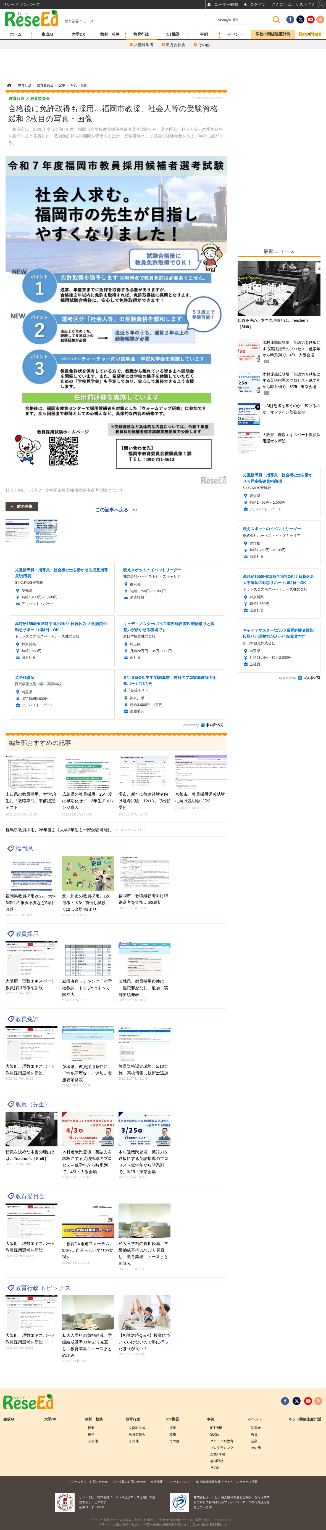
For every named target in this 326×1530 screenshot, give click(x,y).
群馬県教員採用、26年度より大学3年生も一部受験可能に (76, 829)
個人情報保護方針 (208, 1481)
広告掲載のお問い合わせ (129, 1481)
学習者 (256, 1428)
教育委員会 (175, 44)
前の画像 (24, 506)
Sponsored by (190, 725)
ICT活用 (216, 1428)
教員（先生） (32, 1104)
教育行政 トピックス (43, 1288)
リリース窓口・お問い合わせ (88, 1481)
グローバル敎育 (221, 1441)
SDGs (214, 1434)
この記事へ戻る (116, 510)
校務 (91, 1434)
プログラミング (221, 1448)
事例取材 (217, 1461)
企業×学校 (217, 1454)
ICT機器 (172, 34)
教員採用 (27, 934)
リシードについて (179, 1481)
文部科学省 (143, 44)
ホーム (16, 34)
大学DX (78, 34)
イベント (235, 34)
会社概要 (157, 1481)
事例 (204, 34)
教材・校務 (110, 34)
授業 (91, 1428)
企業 (254, 1441)
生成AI (47, 34)
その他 (204, 44)
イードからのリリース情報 (239, 1481)
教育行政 (141, 34)
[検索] (245, 19)
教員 (254, 1434)
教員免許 (27, 1019)
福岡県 (24, 848)
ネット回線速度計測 (304, 1419)
